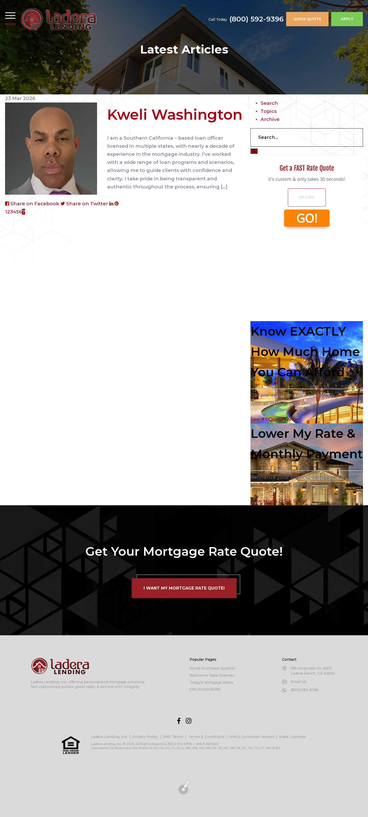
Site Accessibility (205, 689)
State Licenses (292, 736)
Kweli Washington (174, 114)
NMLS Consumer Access (251, 736)
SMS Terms (173, 736)
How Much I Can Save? (278, 501)
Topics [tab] (269, 111)
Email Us (299, 681)
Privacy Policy (145, 736)
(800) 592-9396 (256, 18)
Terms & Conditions (206, 736)
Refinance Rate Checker (212, 675)
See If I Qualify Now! (275, 419)
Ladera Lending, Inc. (109, 736)
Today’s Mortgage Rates (212, 682)
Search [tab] (269, 103)
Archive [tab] (270, 119)
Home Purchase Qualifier (213, 668)
